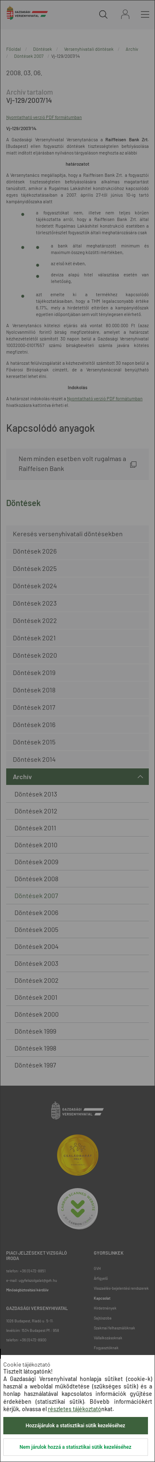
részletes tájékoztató (74, 1408)
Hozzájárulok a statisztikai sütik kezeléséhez (75, 1426)
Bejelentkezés (125, 14)
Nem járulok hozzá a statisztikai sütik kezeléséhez (75, 1447)
